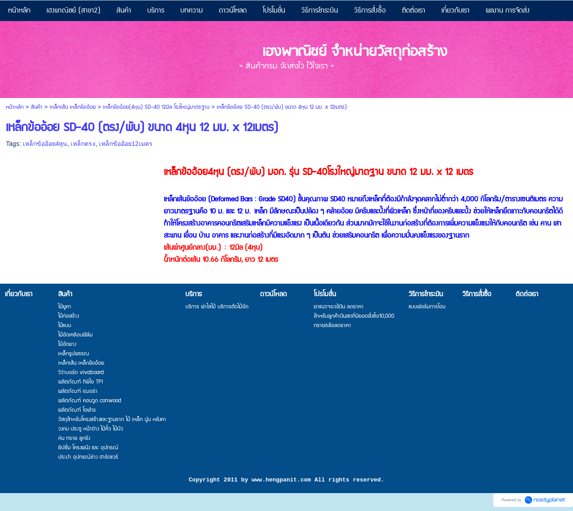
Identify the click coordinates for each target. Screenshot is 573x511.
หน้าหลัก (15, 107)
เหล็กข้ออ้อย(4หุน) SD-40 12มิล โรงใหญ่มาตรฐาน (156, 107)
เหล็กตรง (83, 143)
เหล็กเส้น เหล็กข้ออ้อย (73, 107)
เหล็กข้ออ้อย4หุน (45, 143)
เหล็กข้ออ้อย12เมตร (126, 143)
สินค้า (37, 107)
